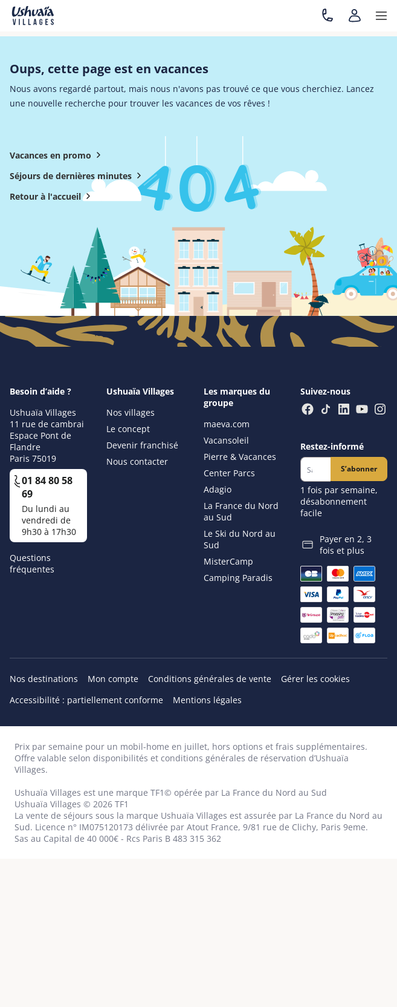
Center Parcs (229, 473)
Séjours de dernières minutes (78, 175)
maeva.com (227, 424)
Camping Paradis (238, 577)
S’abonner (359, 469)
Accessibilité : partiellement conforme (86, 700)
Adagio (217, 489)
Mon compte (113, 678)
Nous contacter (137, 461)
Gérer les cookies (315, 678)
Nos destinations (44, 678)
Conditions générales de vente (209, 678)
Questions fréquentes (32, 563)
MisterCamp (228, 561)
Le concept (128, 429)
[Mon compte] (354, 15)
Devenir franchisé (142, 445)
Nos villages (130, 412)
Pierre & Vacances (240, 456)
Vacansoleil (226, 440)
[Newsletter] (315, 469)
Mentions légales (207, 700)
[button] (381, 15)
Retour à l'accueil (52, 196)
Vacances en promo (58, 155)
